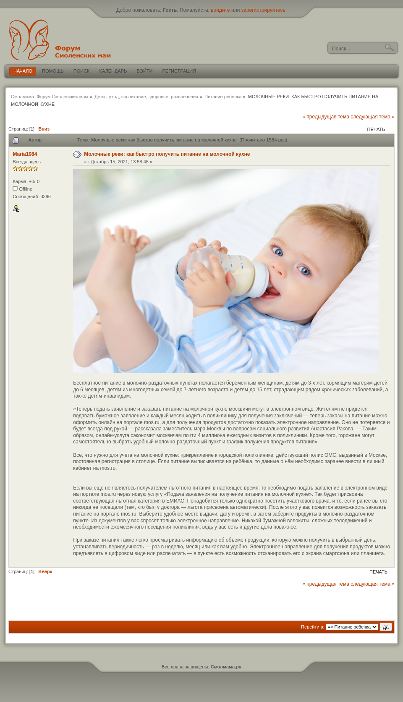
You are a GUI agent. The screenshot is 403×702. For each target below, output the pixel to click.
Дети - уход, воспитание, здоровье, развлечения (146, 96)
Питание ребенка (222, 96)
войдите (220, 10)
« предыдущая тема (325, 117)
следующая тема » (373, 117)
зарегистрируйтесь (263, 10)
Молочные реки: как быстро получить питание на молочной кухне (167, 154)
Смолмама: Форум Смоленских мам (49, 96)
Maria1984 (25, 154)
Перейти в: (312, 626)
